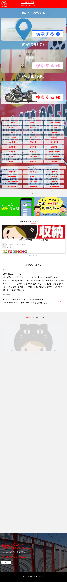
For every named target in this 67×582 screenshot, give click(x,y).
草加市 (33, 143)
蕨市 (54, 162)
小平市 (33, 177)
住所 (4, 244)
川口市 (54, 128)
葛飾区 (54, 172)
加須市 (33, 128)
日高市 (12, 157)
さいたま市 (12, 138)
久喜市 (33, 133)
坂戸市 (33, 138)
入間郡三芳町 (54, 123)
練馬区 (54, 182)
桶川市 (12, 128)
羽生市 (12, 152)
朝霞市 (33, 123)
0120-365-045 (13, 557)
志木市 (12, 143)
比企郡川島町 (54, 152)
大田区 (33, 172)
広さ (4, 247)
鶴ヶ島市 (54, 143)
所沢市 (12, 147)
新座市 (54, 147)
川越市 (12, 133)
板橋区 (12, 172)
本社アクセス (6, 562)
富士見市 (33, 157)
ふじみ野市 (54, 157)
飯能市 (33, 152)
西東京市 (33, 182)
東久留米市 (12, 187)
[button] (2, 206)
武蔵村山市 (54, 187)
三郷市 (12, 162)
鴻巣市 (54, 133)
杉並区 (54, 177)
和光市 (33, 162)
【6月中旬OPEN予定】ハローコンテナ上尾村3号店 (33, 240)
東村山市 (33, 187)
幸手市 (54, 138)
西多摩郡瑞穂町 (12, 182)
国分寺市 (12, 177)
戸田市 (33, 147)
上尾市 (12, 123)
